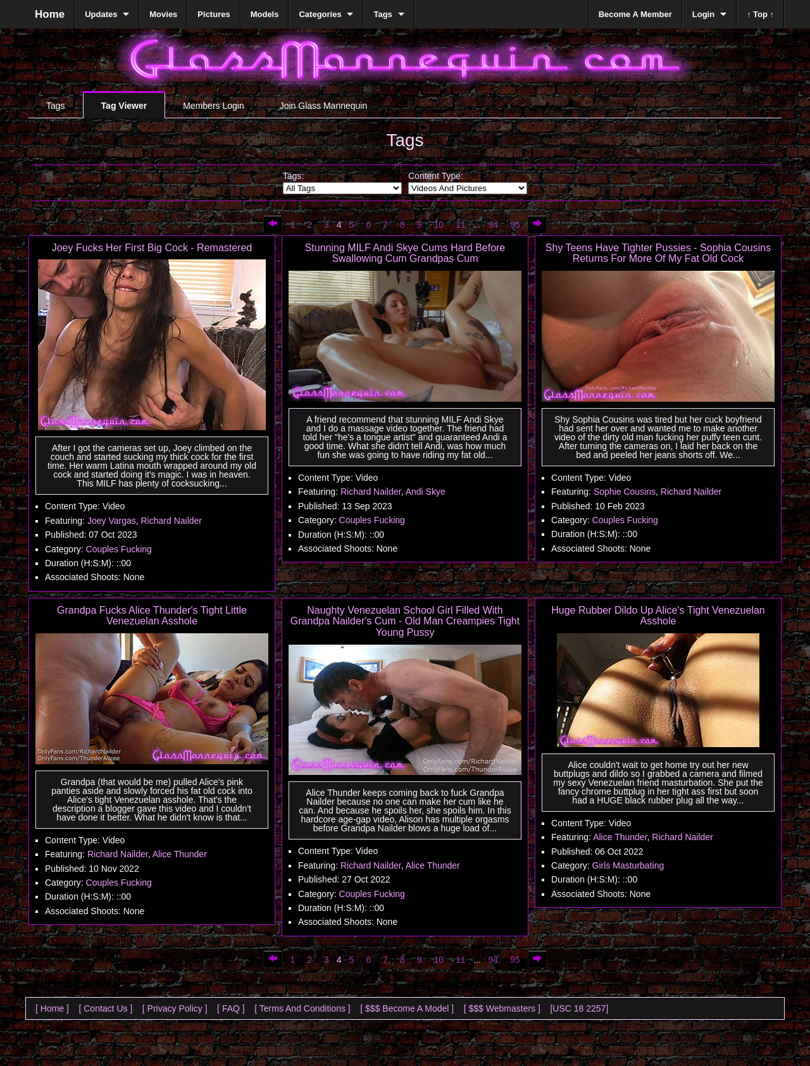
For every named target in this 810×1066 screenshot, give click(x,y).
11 (461, 225)
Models (265, 14)
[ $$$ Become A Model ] (407, 1008)
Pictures (213, 14)
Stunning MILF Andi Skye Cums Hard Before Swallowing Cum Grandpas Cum (405, 253)
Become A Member (635, 14)
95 (515, 225)
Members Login (213, 106)
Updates (101, 14)
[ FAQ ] (231, 1008)
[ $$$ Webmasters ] (502, 1008)
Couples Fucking (119, 549)
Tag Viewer (124, 106)
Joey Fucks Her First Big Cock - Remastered (152, 247)
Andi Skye (426, 492)
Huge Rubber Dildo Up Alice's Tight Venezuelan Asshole (657, 616)
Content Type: (435, 175)
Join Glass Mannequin (324, 106)
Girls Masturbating (628, 865)
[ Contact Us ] (105, 1008)
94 (493, 225)
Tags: (293, 175)
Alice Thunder (180, 854)
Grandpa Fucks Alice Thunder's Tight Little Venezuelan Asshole (152, 616)
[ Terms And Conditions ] (302, 1008)
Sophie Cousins (625, 492)
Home (50, 14)
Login (703, 14)
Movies (163, 14)
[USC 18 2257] (579, 1008)
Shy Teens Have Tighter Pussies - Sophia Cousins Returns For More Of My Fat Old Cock (658, 253)
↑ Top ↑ (760, 14)
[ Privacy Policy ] (175, 1008)
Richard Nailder (171, 521)
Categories (320, 14)
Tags (55, 106)
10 (439, 225)
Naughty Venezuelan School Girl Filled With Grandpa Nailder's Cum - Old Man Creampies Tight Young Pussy (405, 621)
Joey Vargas (111, 521)
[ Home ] (52, 1008)
